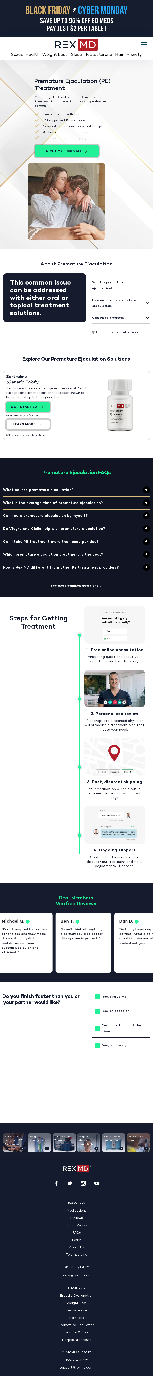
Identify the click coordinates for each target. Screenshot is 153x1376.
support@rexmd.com (76, 1367)
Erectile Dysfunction (76, 1295)
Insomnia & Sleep (77, 1332)
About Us (76, 1247)
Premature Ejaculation (76, 1325)
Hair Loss (76, 1318)
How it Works (76, 1225)
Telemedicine (76, 1255)
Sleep (76, 55)
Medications (76, 1210)
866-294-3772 (76, 1360)
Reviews (76, 1218)
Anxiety (134, 55)
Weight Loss (55, 55)
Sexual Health (25, 55)
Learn (76, 1240)
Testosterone (98, 55)
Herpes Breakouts (76, 1340)
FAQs (76, 1232)
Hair (119, 55)
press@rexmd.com (76, 1275)
